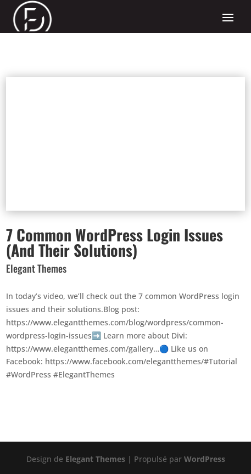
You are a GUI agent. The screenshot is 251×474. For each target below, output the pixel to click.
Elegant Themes (95, 459)
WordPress (204, 459)
